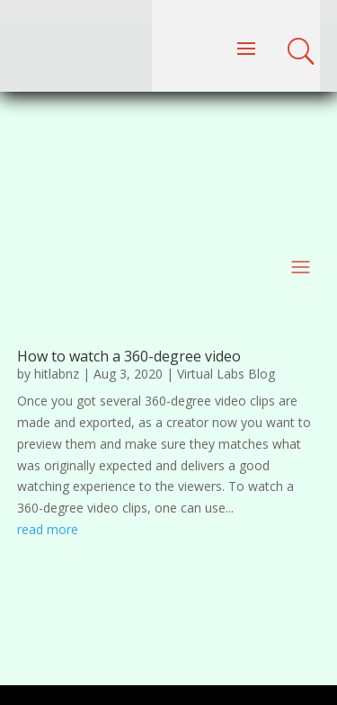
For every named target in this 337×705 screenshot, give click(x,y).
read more (47, 529)
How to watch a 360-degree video (129, 356)
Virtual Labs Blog (226, 373)
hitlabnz (56, 373)
